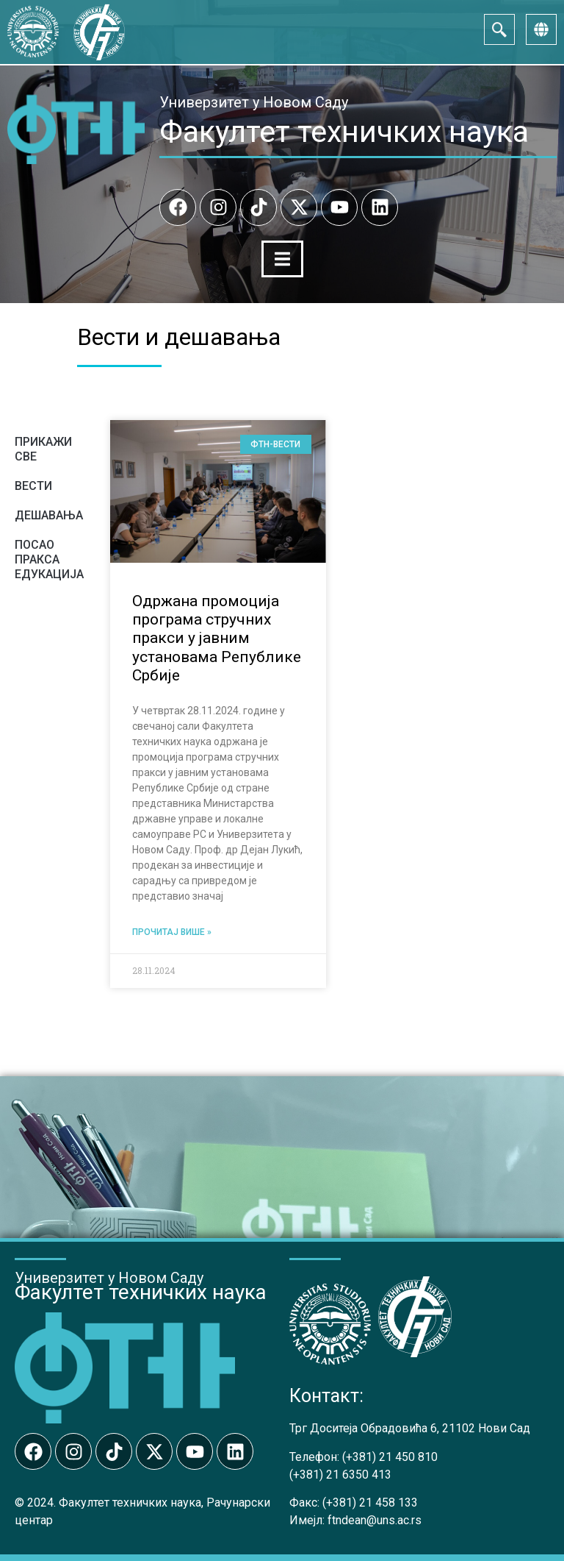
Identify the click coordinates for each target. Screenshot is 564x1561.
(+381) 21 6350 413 (340, 1473)
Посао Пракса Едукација (49, 558)
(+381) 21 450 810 (390, 1455)
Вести (33, 485)
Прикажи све (43, 448)
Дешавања (49, 515)
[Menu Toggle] (282, 259)
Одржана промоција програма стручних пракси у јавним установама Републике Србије (216, 637)
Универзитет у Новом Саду (253, 102)
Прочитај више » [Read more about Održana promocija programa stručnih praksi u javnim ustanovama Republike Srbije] (172, 931)
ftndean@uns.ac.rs (375, 1519)
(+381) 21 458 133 (370, 1502)
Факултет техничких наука (344, 131)
